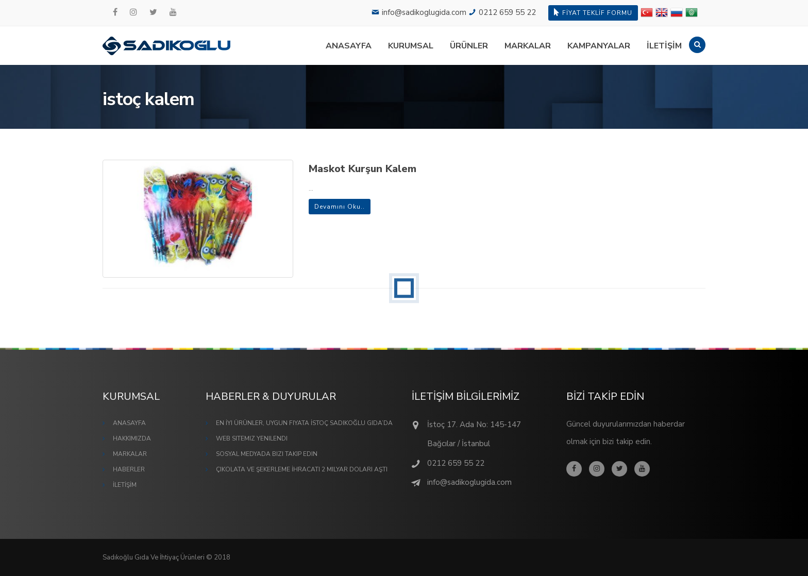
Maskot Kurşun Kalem (362, 169)
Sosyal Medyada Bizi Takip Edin (266, 454)
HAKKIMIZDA (132, 438)
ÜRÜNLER (469, 46)
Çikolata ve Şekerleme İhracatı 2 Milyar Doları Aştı (302, 469)
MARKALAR (527, 46)
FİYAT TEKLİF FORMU (593, 12)
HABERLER (129, 469)
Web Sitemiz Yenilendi (252, 438)
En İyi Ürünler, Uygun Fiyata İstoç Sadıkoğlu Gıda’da (304, 423)
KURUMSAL (410, 46)
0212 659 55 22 (507, 12)
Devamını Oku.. (339, 206)
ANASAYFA (349, 46)
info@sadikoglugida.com (424, 12)
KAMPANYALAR (598, 46)
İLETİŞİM (664, 46)
